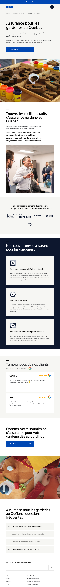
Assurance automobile (33, 581)
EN (44, 7)
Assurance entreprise (32, 578)
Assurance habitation (32, 584)
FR (48, 7)
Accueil (8, 578)
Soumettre (51, 567)
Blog (7, 584)
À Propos (8, 581)
